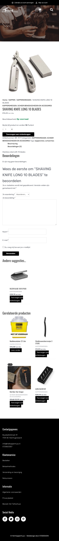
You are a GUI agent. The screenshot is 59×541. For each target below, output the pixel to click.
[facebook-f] (5, 519)
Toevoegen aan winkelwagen (18, 134)
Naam (5, 232)
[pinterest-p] (24, 519)
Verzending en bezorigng (12, 472)
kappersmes (39, 141)
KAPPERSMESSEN (24, 100)
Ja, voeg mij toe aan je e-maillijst (16, 247)
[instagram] (17, 519)
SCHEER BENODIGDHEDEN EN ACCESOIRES (34, 106)
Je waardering (8, 194)
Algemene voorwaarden (11, 492)
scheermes (49, 141)
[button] (28, 10)
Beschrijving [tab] (12, 144)
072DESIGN (44, 536)
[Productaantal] (7, 129)
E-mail (5, 240)
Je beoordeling (8, 198)
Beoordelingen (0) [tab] (15, 146)
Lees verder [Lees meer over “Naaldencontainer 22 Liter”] (15, 350)
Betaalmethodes (8, 466)
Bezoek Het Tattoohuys (11, 504)
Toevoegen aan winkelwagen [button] (16, 299)
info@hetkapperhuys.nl (11, 444)
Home (4, 100)
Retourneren (7, 478)
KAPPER (12, 100)
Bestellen (6, 460)
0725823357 (7, 447)
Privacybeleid (7, 498)
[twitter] (11, 519)
